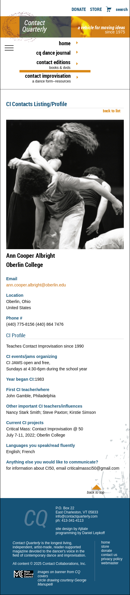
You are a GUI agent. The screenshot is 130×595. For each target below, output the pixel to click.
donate (106, 551)
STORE (96, 9)
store (105, 546)
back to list (110, 111)
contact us (109, 555)
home (64, 43)
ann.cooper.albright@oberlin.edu (36, 285)
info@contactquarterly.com (77, 516)
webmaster (110, 563)
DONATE (79, 9)
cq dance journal (53, 52)
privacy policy (111, 559)
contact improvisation (48, 77)
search (122, 9)
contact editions (47, 64)
